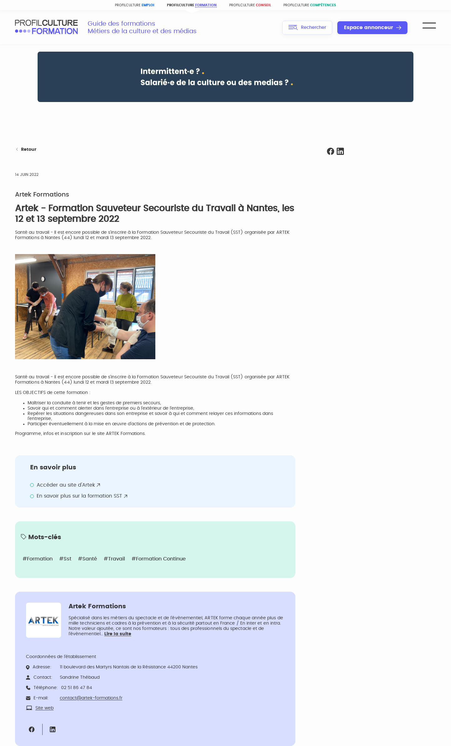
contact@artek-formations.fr (91, 698)
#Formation (38, 558)
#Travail (114, 558)
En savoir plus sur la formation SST (79, 495)
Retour (25, 149)
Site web (44, 708)
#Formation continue (159, 558)
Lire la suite (117, 634)
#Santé (87, 558)
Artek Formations (42, 195)
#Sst (65, 558)
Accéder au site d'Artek (66, 485)
